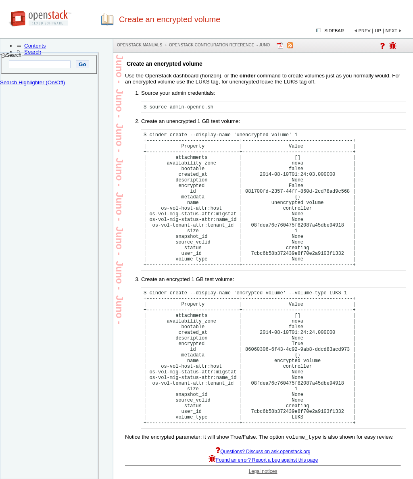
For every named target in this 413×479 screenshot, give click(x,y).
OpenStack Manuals (139, 45)
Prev (365, 30)
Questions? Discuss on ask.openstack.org (262, 452)
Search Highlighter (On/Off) (32, 82)
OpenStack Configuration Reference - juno (219, 45)
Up (378, 30)
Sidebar (334, 30)
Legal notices (263, 472)
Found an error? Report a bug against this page (263, 461)
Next (391, 30)
